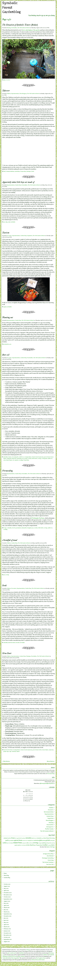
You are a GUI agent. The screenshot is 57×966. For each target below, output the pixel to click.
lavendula (22, 642)
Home (5, 873)
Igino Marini (21, 956)
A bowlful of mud (9, 540)
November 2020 (8, 895)
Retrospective (50, 827)
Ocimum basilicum (10, 171)
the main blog (50, 773)
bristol (20, 838)
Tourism (5, 232)
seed (30, 843)
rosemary (11, 843)
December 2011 (7, 933)
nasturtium (17, 171)
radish (4, 843)
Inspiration (29, 235)
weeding (21, 460)
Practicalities (14, 27)
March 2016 (6, 907)
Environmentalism (49, 812)
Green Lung (51, 860)
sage (10, 751)
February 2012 (7, 929)
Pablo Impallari (15, 958)
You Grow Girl (50, 864)
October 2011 (7, 937)
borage (5, 528)
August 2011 (7, 941)
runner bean (17, 843)
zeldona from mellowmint (38, 960)
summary (14, 751)
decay (42, 838)
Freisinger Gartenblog (48, 858)
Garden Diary (18, 185)
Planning (9, 27)
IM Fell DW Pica (12, 956)
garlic (7, 840)
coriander (38, 838)
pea (4, 222)
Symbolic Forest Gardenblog (11, 7)
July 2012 (6, 918)
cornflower (21, 457)
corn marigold (14, 457)
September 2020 (8, 899)
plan (4, 80)
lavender (18, 642)
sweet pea (24, 845)
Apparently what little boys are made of (18, 182)
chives (35, 838)
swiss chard (6, 460)
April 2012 (6, 924)
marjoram (14, 458)
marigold (9, 458)
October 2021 (7, 884)
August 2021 (7, 886)
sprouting (53, 843)
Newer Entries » (51, 761)
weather (45, 845)
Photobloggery (23, 93)
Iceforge (28, 950)
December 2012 (7, 916)
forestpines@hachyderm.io (48, 783)
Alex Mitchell (50, 856)
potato (48, 840)
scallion (27, 843)
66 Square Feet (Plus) (48, 854)
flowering (52, 838)
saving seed (24, 843)
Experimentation (15, 93)
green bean (18, 840)
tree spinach (15, 460)
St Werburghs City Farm (37, 518)
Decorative (9, 235)
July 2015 (6, 909)
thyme (10, 460)
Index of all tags (50, 847)
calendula (5, 457)
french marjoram (39, 457)
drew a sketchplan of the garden (31, 30)
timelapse (28, 171)
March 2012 (6, 927)
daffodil (21, 953)
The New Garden (49, 829)
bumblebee (23, 838)
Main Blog (6, 875)
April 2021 (6, 890)
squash (4, 307)
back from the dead (7, 750)
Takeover (6, 90)
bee (15, 838)
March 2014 (7, 912)
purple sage (6, 751)
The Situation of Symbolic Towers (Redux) (20, 24)
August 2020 (7, 901)
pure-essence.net (11, 953)
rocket (8, 843)
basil (4, 171)
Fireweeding (7, 470)
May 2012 (6, 922)
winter (53, 845)
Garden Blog (7, 877)
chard (9, 457)
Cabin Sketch (5, 958)
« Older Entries (6, 761)
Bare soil (5, 354)
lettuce (26, 840)
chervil (13, 528)
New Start (6, 653)
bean (13, 838)
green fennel (47, 457)
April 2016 (6, 905)
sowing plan (44, 458)
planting (44, 840)
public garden (52, 840)
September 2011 (8, 939)
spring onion (48, 843)
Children (9, 93)
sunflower (50, 458)
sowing (39, 458)
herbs (32, 171)
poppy (25, 458)
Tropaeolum (23, 171)
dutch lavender (11, 642)
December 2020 (8, 892)
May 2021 (6, 888)
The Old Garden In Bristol (24, 27)
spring (44, 843)
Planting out (7, 317)
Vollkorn (45, 955)
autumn (5, 838)
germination (6, 344)
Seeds (4, 585)
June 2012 (6, 920)
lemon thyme (45, 750)
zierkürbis (13, 222)
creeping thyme (27, 457)
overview (8, 80)
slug (6, 222)
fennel (33, 457)
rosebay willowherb (32, 458)
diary (44, 838)
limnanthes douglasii (26, 528)
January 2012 (7, 931)
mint (32, 840)
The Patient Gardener (48, 862)
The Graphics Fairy (41, 958)
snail (9, 222)
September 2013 (8, 914)
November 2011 (7, 935)
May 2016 (6, 903)
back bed (9, 838)
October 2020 (7, 897)
